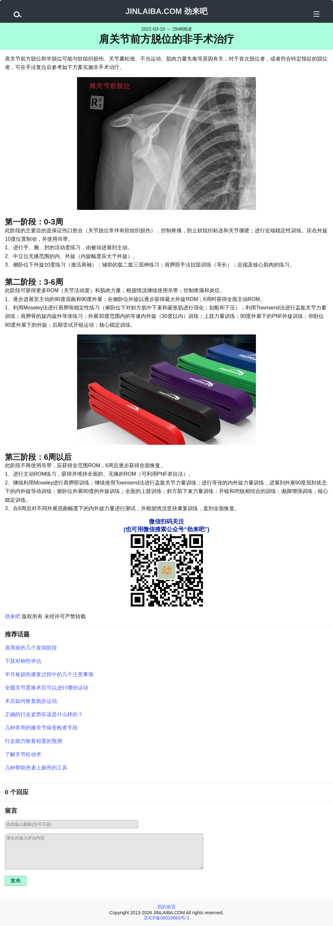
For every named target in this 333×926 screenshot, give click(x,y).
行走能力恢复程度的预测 (33, 741)
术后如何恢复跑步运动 (31, 701)
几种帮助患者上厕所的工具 (36, 767)
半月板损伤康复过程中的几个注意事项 (49, 674)
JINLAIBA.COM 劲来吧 (166, 11)
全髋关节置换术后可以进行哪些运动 (46, 687)
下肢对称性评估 (23, 661)
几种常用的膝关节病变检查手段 (41, 727)
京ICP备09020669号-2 (166, 917)
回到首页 (166, 906)
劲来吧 (12, 616)
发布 (15, 880)
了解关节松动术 (23, 754)
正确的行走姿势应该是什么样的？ (44, 714)
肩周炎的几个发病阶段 (31, 647)
